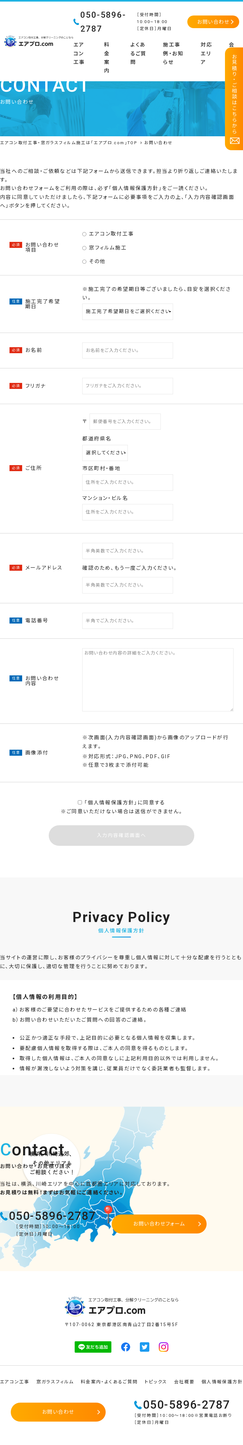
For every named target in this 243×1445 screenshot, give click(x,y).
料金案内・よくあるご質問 (109, 1381)
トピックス (156, 1381)
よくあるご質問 (138, 53)
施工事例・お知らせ (173, 53)
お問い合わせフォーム (159, 1224)
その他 (93, 261)
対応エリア (206, 53)
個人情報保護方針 (135, 188)
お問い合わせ (213, 22)
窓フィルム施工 (104, 248)
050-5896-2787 (52, 1216)
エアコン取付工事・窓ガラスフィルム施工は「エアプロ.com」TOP (68, 142)
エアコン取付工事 (108, 234)
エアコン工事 (79, 53)
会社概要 (184, 1381)
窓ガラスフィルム (55, 1381)
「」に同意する (121, 803)
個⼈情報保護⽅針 (111, 803)
